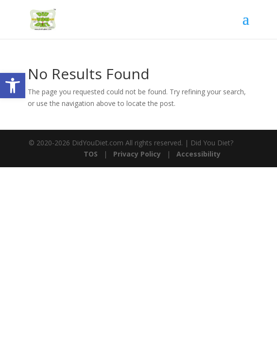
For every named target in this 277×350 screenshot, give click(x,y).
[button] (12, 85)
